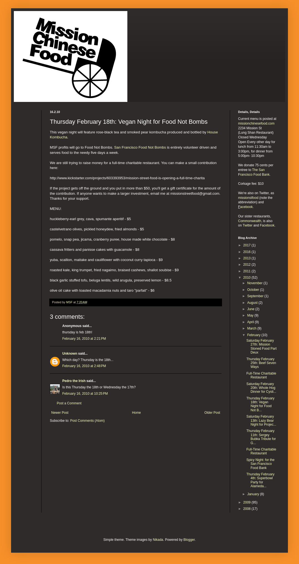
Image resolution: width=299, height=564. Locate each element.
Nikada (158, 540)
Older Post (212, 413)
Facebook (267, 225)
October (253, 290)
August (253, 303)
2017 (247, 245)
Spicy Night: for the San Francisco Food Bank (260, 464)
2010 (247, 278)
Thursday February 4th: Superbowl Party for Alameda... (260, 480)
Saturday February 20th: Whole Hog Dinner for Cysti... (261, 388)
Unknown (69, 353)
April (251, 322)
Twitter (247, 225)
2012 (247, 265)
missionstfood (248, 198)
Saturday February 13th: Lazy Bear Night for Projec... (261, 420)
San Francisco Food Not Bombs (140, 147)
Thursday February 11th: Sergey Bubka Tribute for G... (261, 437)
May (250, 315)
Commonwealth (249, 221)
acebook (246, 207)
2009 (247, 502)
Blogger (189, 540)
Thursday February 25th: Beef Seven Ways (261, 363)
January (253, 494)
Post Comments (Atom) (87, 421)
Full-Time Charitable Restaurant (261, 375)
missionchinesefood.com (256, 123)
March (252, 328)
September (255, 296)
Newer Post (59, 413)
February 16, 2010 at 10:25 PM (85, 394)
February (254, 335)
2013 (247, 258)
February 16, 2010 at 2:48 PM (84, 366)
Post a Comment (69, 403)
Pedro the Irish (74, 381)
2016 (247, 252)
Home (136, 413)
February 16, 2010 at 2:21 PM (84, 339)
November (255, 283)
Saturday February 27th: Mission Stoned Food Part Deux (261, 346)
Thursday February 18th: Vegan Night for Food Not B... (260, 404)
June (251, 309)
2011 (247, 271)
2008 (247, 509)
